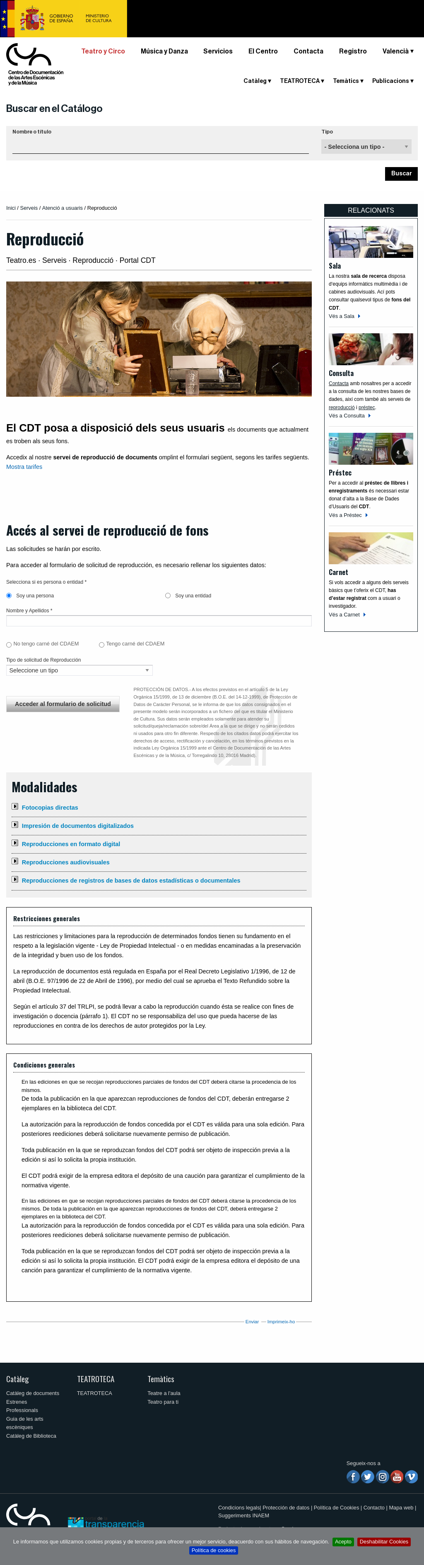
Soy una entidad (188, 596)
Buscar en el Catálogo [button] (54, 109)
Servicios (218, 51)
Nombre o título (31, 131)
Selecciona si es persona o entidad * (46, 582)
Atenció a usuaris (62, 208)
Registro (353, 51)
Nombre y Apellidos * (29, 611)
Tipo (327, 131)
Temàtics (346, 81)
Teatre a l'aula (163, 1393)
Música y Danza (164, 51)
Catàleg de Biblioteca (31, 1436)
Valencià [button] (396, 51)
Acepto (343, 1541)
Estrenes (16, 1402)
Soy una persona (30, 596)
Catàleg (255, 81)
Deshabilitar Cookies (384, 1541)
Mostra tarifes (24, 466)
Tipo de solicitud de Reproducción (43, 660)
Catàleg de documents (32, 1393)
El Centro (263, 51)
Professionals (22, 1410)
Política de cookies (214, 1550)
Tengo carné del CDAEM (135, 644)
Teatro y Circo (103, 51)
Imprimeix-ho (281, 1321)
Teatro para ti (162, 1402)
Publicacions (390, 81)
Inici (11, 208)
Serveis (29, 208)
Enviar (252, 1321)
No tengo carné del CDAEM (46, 644)
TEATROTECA (300, 81)
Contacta (308, 51)
